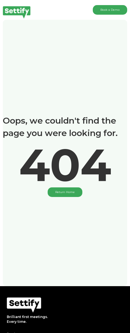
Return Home (65, 192)
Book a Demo (110, 10)
